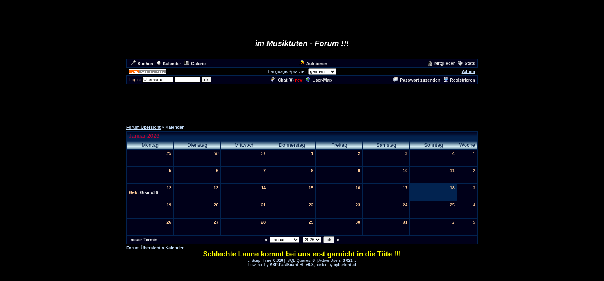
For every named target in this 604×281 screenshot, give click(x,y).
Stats (466, 63)
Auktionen (313, 63)
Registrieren (459, 80)
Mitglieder (441, 63)
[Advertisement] (302, 102)
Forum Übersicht (143, 127)
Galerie (195, 63)
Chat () (282, 80)
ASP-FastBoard (284, 265)
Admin (468, 71)
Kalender (168, 63)
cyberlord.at (345, 265)
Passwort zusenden (416, 80)
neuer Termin (143, 239)
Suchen (142, 63)
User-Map (319, 80)
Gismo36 (149, 192)
